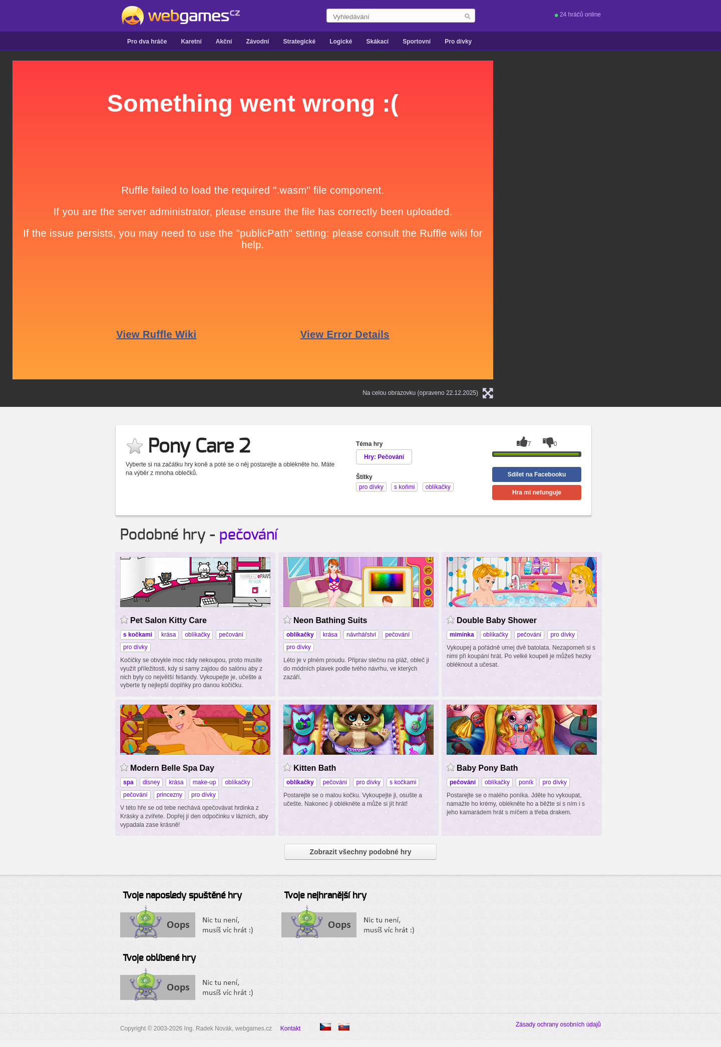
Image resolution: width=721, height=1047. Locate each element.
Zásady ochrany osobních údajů (558, 1024)
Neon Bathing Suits (330, 620)
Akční (224, 41)
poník (526, 782)
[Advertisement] (633, 123)
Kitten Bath (314, 768)
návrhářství (361, 634)
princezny (169, 794)
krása (168, 634)
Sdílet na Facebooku (537, 474)
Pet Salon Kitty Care (168, 620)
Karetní (191, 41)
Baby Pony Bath (487, 768)
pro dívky (135, 647)
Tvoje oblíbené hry (159, 958)
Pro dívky (458, 41)
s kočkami (403, 782)
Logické (340, 41)
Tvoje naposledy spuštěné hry (182, 895)
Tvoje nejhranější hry (325, 895)
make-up (204, 782)
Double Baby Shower (497, 620)
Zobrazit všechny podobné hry (360, 852)
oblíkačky (197, 634)
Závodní (257, 41)
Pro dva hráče (147, 41)
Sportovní (417, 41)
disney (151, 782)
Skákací (377, 41)
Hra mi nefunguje (536, 492)
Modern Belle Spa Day (172, 768)
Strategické (299, 41)
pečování (248, 535)
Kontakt (290, 1028)
